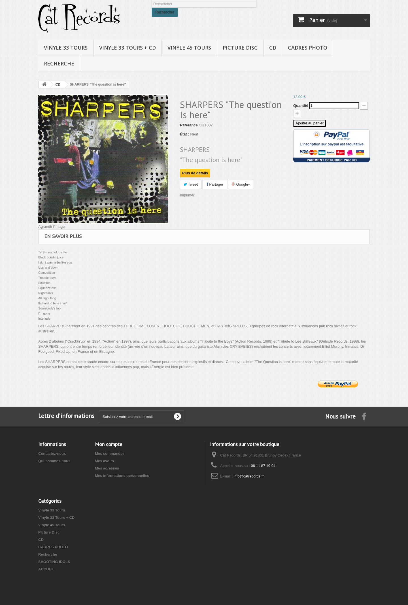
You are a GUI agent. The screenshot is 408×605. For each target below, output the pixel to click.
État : (184, 134)
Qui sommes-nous (54, 461)
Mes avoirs (104, 461)
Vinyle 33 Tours (66, 47)
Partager (214, 184)
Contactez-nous (52, 453)
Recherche (59, 63)
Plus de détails (195, 173)
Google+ (241, 184)
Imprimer (187, 195)
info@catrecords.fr (249, 476)
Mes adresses (107, 468)
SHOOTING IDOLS (54, 562)
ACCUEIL (46, 569)
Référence (189, 125)
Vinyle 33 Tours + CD (127, 47)
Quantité (300, 105)
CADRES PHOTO (307, 47)
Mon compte (108, 444)
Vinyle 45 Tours (189, 47)
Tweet (191, 184)
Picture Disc (240, 47)
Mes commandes (110, 453)
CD (272, 47)
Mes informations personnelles (122, 476)
